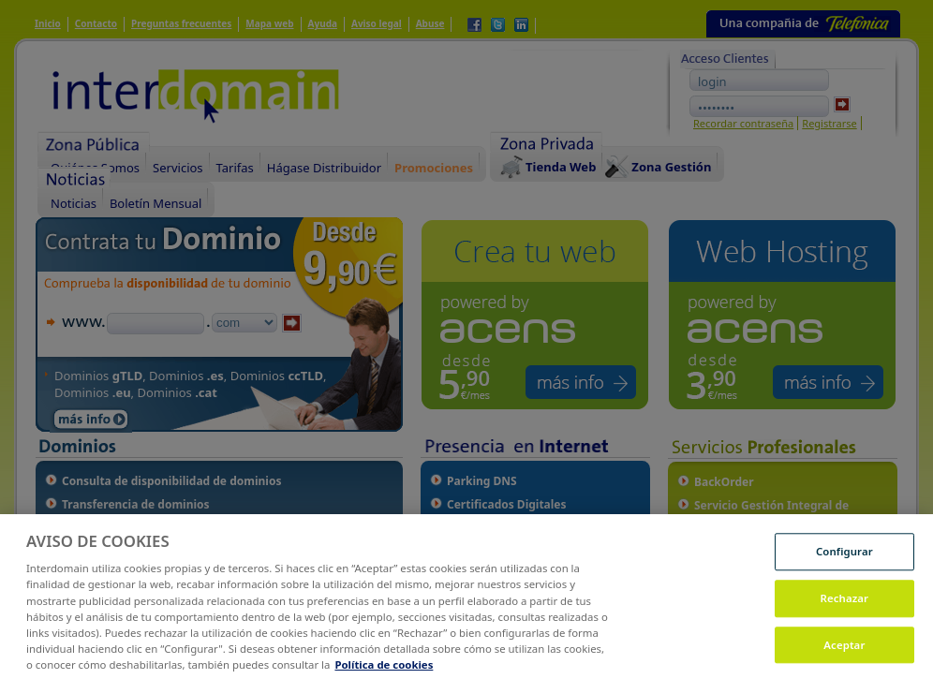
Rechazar (845, 617)
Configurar (844, 570)
